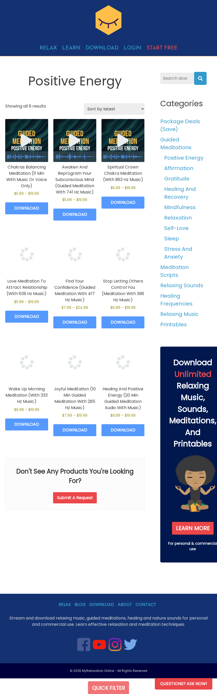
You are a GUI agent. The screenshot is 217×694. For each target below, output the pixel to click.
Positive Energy (183, 157)
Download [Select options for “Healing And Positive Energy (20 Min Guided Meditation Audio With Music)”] (123, 430)
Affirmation (178, 168)
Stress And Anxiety (178, 252)
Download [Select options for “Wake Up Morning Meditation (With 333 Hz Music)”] (26, 424)
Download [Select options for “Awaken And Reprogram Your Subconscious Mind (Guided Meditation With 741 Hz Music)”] (74, 214)
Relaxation (178, 217)
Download (102, 48)
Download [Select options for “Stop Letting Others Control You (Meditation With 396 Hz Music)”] (123, 322)
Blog (80, 605)
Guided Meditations (176, 143)
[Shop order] (114, 109)
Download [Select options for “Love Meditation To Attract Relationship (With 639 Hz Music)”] (26, 317)
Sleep (171, 238)
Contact (146, 605)
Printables (173, 324)
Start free (161, 48)
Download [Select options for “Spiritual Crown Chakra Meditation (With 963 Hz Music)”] (123, 202)
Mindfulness (180, 207)
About (125, 605)
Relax (48, 48)
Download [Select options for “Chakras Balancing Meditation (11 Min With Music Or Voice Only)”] (26, 208)
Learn (71, 48)
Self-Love (176, 228)
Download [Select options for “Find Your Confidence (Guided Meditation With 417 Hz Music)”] (74, 322)
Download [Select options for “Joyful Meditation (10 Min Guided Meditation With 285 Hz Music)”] (74, 430)
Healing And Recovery (180, 193)
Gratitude (176, 178)
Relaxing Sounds (181, 285)
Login (132, 48)
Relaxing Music (179, 314)
